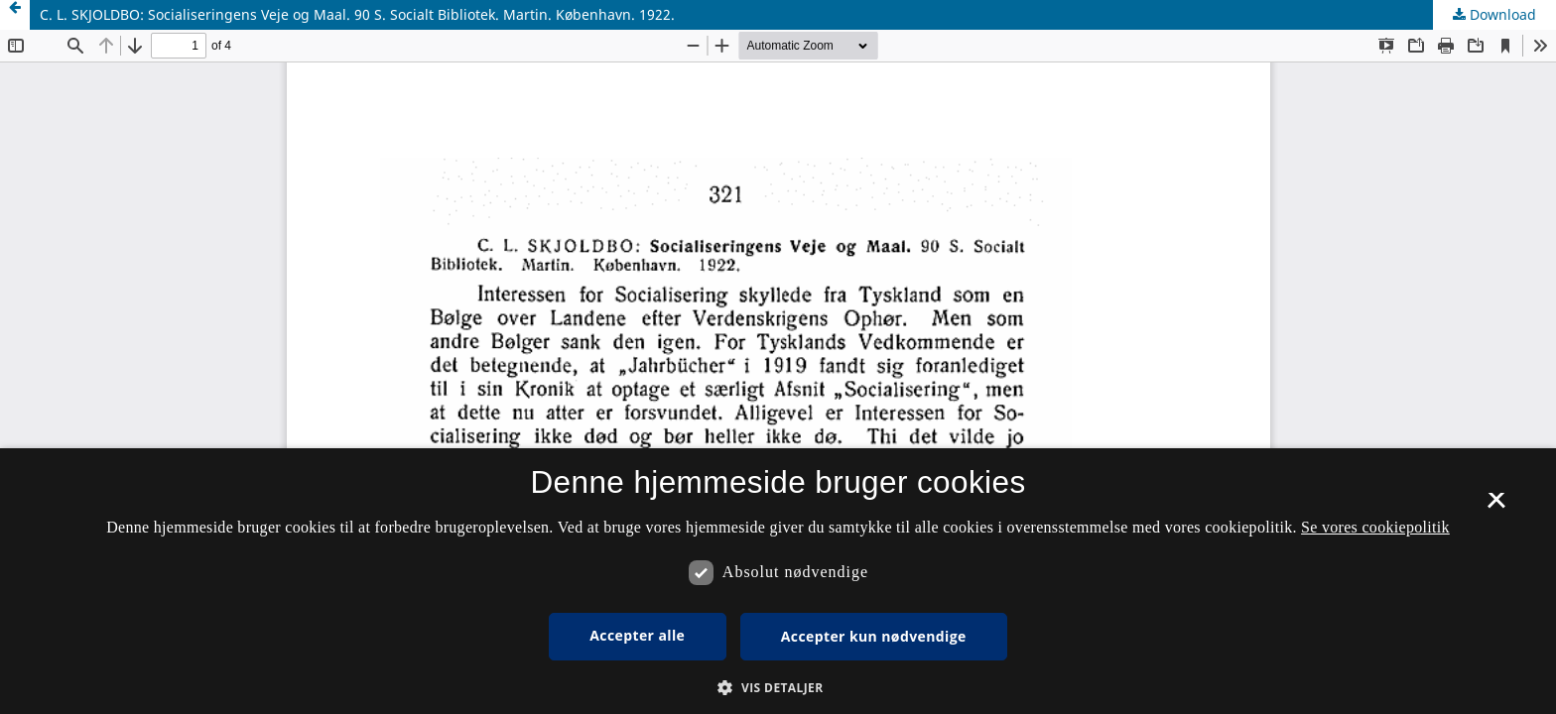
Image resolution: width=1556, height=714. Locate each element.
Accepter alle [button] (637, 635)
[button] (777, 687)
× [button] (1496, 507)
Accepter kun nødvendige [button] (874, 636)
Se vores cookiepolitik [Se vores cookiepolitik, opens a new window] (1375, 527)
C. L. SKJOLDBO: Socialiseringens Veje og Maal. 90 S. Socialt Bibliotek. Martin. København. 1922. (357, 14)
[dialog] (778, 581)
